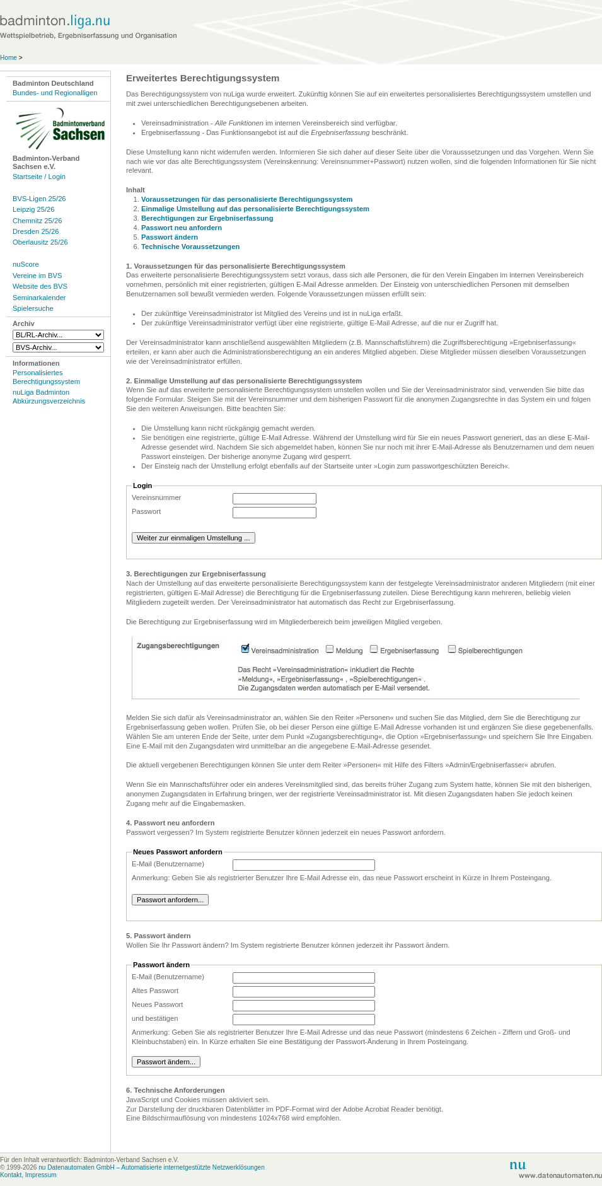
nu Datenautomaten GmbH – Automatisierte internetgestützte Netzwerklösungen (151, 1167)
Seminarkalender (39, 297)
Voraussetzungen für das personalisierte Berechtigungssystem (247, 199)
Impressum (41, 1174)
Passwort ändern (169, 237)
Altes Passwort (155, 990)
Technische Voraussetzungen (190, 246)
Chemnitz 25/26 (37, 220)
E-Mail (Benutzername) (168, 864)
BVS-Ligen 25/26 (39, 198)
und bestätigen (155, 1018)
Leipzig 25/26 (34, 209)
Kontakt (10, 1174)
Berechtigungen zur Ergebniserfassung (207, 218)
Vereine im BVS (37, 275)
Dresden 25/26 (36, 231)
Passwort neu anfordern (181, 227)
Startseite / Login (39, 176)
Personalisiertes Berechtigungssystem (46, 377)
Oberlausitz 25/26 (40, 242)
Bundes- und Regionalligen (55, 92)
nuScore (26, 264)
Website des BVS (40, 286)
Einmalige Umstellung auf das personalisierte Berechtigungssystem (255, 208)
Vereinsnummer (156, 497)
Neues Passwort (157, 1004)
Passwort (146, 511)
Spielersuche (33, 308)
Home (8, 57)
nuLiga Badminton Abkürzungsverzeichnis (49, 396)
